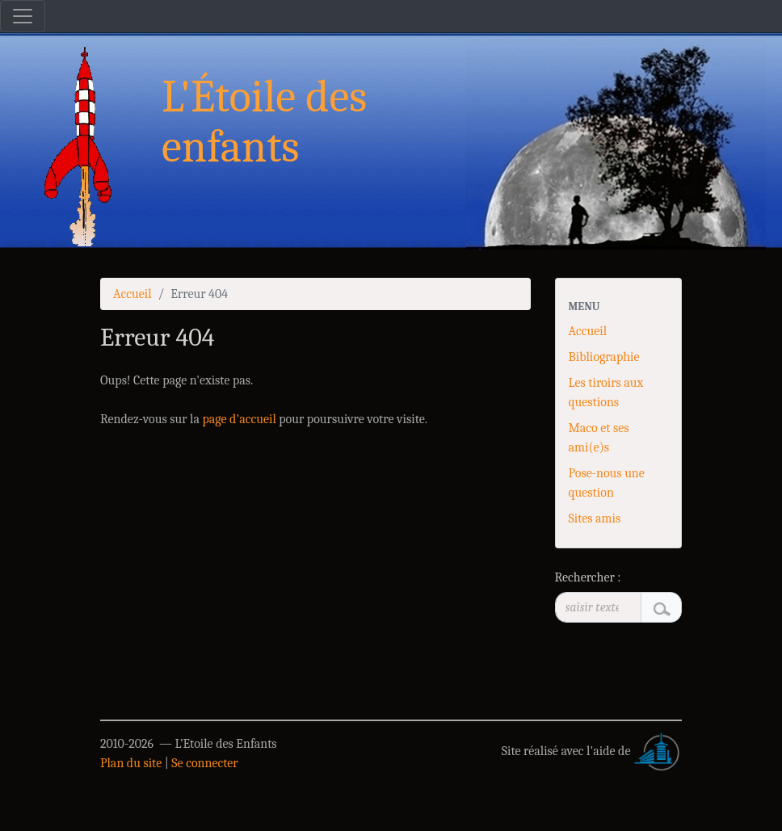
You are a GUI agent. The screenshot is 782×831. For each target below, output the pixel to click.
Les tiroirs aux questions (606, 392)
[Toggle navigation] (22, 16)
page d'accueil (238, 419)
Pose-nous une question (607, 483)
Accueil (132, 294)
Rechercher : (588, 577)
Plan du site (131, 763)
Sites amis (595, 518)
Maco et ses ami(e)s (599, 438)
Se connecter (204, 763)
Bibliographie (604, 357)
